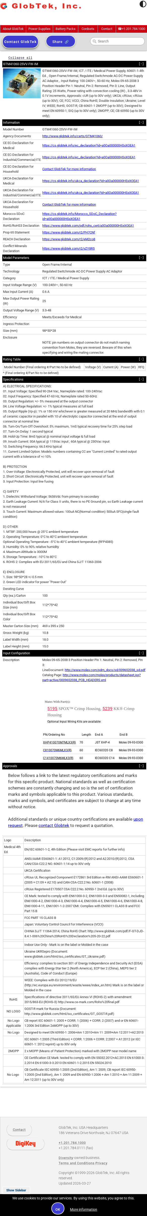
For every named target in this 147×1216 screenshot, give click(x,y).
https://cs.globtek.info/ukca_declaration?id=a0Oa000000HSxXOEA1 (90, 181)
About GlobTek (13, 29)
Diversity (66, 1158)
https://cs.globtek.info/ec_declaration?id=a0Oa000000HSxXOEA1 (88, 145)
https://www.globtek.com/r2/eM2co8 (68, 239)
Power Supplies (39, 29)
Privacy (101, 1163)
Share (57, 42)
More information (83, 1209)
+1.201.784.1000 (131, 29)
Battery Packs (66, 29)
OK (58, 1209)
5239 (107, 708)
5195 (52, 708)
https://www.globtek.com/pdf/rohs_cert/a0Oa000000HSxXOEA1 (88, 225)
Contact (106, 29)
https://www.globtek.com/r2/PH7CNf (68, 232)
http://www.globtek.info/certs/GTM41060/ (72, 136)
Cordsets (88, 29)
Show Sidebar (16, 1190)
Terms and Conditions (77, 1163)
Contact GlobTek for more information (69, 169)
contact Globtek (54, 825)
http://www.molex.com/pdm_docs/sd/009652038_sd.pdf (105, 670)
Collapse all (20, 58)
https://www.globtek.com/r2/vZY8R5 (68, 248)
